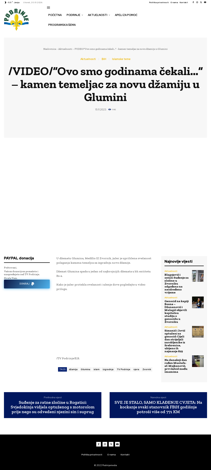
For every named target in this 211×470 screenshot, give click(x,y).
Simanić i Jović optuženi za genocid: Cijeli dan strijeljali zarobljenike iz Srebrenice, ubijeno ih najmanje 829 (175, 341)
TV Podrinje (123, 369)
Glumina (85, 369)
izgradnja (108, 369)
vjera (136, 369)
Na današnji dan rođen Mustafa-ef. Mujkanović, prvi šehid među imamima (176, 366)
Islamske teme (121, 59)
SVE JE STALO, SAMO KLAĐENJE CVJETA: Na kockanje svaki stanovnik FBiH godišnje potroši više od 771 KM (158, 407)
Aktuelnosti (65, 48)
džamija (73, 369)
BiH (104, 59)
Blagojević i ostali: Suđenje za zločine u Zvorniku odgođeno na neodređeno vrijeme (177, 283)
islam (97, 369)
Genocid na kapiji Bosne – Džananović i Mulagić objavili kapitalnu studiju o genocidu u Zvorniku (177, 311)
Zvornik (147, 369)
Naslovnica (49, 48)
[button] (50, 31)
